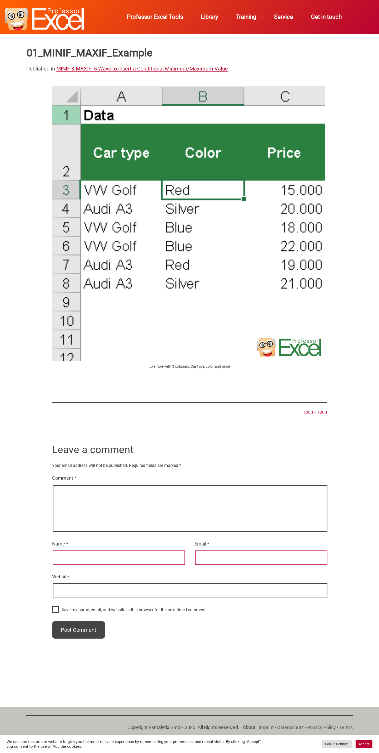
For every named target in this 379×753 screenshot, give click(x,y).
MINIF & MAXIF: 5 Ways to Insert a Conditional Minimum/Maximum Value (142, 68)
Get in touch (326, 17)
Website (60, 576)
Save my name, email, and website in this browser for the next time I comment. (134, 609)
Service (283, 17)
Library (209, 17)
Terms (346, 727)
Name (60, 544)
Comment (64, 478)
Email (202, 544)
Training (246, 17)
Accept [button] (364, 744)
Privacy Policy (321, 727)
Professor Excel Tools (155, 17)
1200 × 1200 (315, 412)
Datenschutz (290, 727)
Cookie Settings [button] (336, 744)
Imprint (266, 727)
